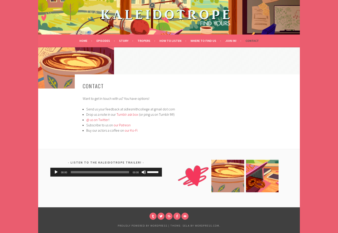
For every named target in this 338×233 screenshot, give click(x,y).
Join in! (230, 41)
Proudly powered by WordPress (142, 225)
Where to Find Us (203, 41)
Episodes (103, 41)
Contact (252, 41)
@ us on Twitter (97, 119)
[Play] (56, 172)
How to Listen (170, 41)
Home (83, 41)
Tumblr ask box (127, 114)
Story (123, 41)
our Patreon (122, 125)
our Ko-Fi (131, 130)
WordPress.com (207, 225)
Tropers (144, 41)
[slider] (100, 172)
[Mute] (143, 172)
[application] (106, 172)
